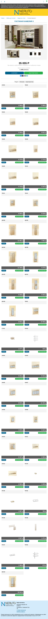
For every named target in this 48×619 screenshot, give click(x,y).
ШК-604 (3, 247)
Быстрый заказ (33, 73)
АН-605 (3, 382)
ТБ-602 (26, 85)
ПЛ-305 (3, 517)
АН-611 (26, 436)
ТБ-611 (3, 193)
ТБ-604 (3, 112)
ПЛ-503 (26, 328)
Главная (2, 18)
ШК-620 (3, 274)
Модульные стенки (21, 18)
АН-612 (3, 463)
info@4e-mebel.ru (21, 611)
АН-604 (26, 355)
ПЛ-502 (26, 544)
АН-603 (3, 355)
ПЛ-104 (26, 463)
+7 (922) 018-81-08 (21, 610)
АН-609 (26, 409)
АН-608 (3, 409)
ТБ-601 (26, 301)
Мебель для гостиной (11, 18)
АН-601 (3, 85)
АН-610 (3, 436)
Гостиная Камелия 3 (31, 18)
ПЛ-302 (26, 490)
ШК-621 (26, 274)
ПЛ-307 (3, 544)
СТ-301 (3, 328)
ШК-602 (3, 220)
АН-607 (26, 382)
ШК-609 (26, 247)
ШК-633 (3, 571)
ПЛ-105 (3, 490)
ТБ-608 (26, 139)
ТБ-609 (3, 166)
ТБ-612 (26, 193)
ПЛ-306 (26, 517)
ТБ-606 (3, 139)
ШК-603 (26, 220)
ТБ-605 (26, 112)
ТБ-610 (26, 166)
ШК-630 (3, 301)
